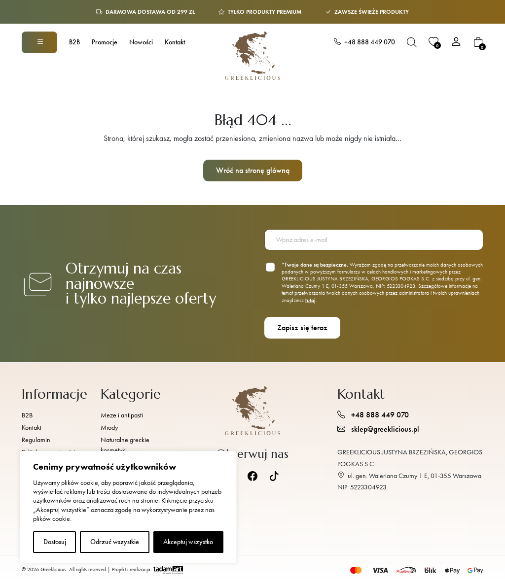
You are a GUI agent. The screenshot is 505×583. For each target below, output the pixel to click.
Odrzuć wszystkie (114, 542)
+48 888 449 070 (364, 42)
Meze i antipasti (122, 415)
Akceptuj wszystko (188, 542)
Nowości (141, 42)
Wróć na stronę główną (252, 170)
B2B (74, 42)
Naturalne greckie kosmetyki (125, 445)
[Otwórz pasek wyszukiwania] (412, 41)
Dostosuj (54, 542)
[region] (128, 507)
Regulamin (36, 440)
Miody (109, 427)
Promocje (104, 42)
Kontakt (175, 42)
